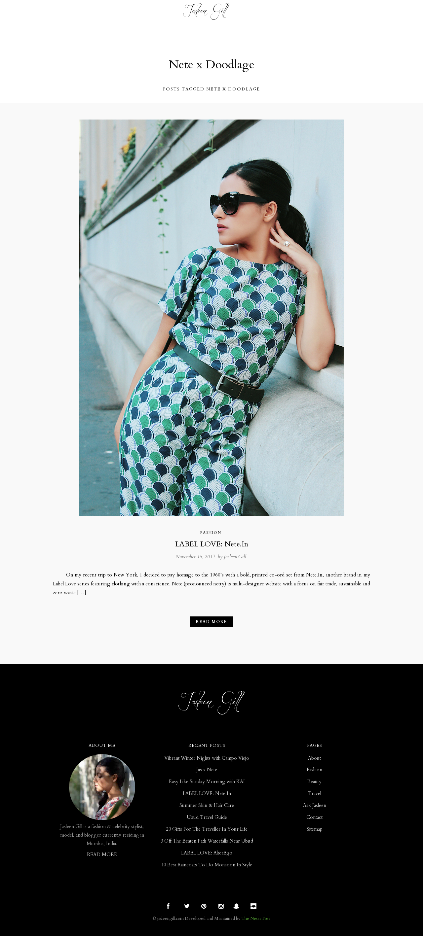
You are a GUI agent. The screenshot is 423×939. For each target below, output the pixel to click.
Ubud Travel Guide (207, 820)
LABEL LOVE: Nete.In (211, 545)
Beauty (137, 13)
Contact (320, 13)
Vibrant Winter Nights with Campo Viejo (206, 761)
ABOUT (291, 13)
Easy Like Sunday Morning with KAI (207, 785)
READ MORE (102, 858)
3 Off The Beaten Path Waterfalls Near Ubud (207, 844)
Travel (165, 13)
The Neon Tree (256, 922)
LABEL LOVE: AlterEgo (206, 856)
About (314, 761)
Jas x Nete (206, 773)
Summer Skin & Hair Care (206, 809)
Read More (211, 624)
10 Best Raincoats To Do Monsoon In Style (206, 868)
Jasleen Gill (235, 557)
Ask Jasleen (314, 809)
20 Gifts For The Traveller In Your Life (207, 832)
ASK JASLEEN (258, 13)
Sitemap (315, 832)
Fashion (107, 13)
